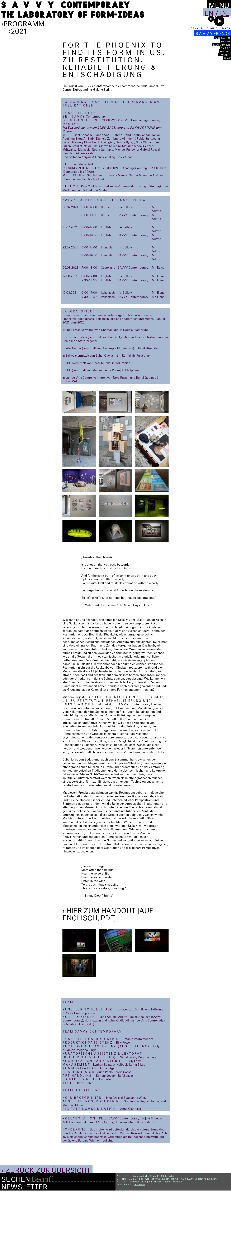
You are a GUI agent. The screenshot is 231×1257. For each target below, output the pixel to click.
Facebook (135, 1247)
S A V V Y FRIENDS (212, 33)
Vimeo (167, 1247)
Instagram (147, 1247)
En (209, 12)
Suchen (15, 1244)
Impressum (139, 1250)
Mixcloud (177, 1247)
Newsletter (24, 1251)
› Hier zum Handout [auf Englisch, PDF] (107, 979)
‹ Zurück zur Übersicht (46, 1235)
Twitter (157, 1247)
